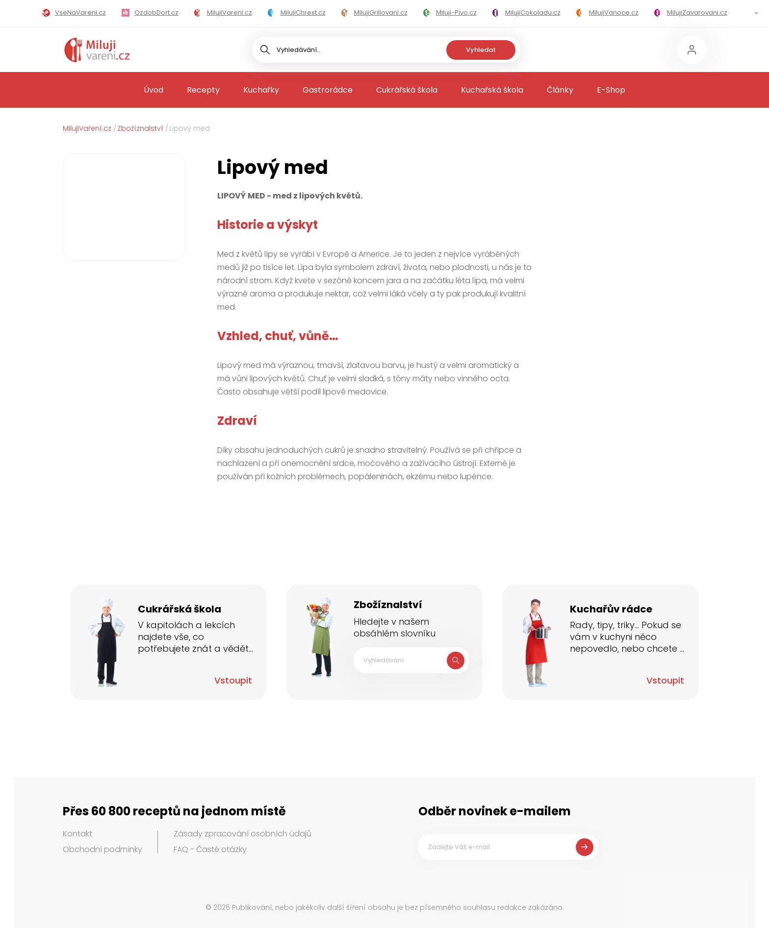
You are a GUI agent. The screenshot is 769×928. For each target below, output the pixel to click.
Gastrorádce (328, 90)
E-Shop (611, 90)
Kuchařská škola (492, 90)
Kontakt (77, 833)
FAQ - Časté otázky (210, 849)
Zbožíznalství (140, 128)
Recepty (203, 90)
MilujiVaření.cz (87, 128)
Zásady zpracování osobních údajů (242, 833)
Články (560, 90)
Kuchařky (261, 90)
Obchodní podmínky (102, 849)
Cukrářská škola (406, 90)
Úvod (153, 90)
